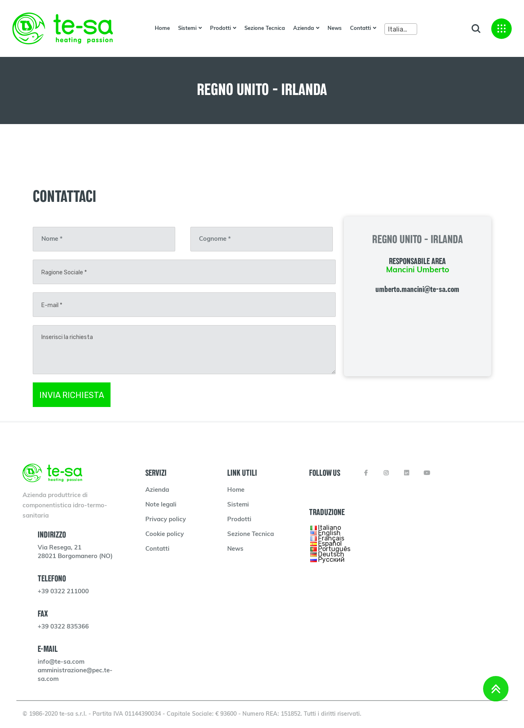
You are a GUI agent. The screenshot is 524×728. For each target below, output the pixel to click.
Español (330, 543)
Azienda (303, 28)
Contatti (360, 28)
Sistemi (187, 28)
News (335, 28)
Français (331, 538)
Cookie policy (164, 534)
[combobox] (400, 29)
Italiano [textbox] (399, 29)
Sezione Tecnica (264, 28)
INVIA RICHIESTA (71, 395)
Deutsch (331, 554)
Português (334, 549)
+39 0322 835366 (63, 627)
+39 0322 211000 (63, 592)
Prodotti (220, 28)
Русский (331, 559)
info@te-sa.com (61, 662)
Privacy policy (165, 520)
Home (162, 28)
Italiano (329, 527)
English (329, 533)
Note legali (160, 505)
